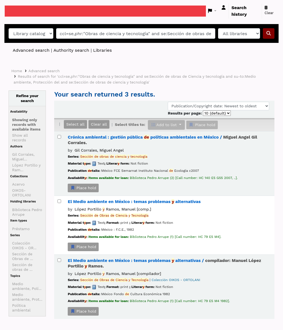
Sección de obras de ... (22, 267)
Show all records (20, 137)
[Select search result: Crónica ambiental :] (59, 137)
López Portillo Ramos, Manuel (113, 209)
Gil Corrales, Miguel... (23, 156)
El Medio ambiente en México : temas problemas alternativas (134, 201)
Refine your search (27, 98)
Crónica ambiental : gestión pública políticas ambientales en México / (162, 140)
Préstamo (21, 229)
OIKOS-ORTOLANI (21, 192)
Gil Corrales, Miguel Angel (99, 150)
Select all (75, 124)
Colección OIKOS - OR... (24, 245)
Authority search (71, 50)
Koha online (18, 11)
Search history (239, 11)
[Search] (268, 33)
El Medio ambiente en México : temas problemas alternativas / (164, 263)
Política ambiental (21, 307)
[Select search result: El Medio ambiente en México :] (59, 201)
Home (16, 71)
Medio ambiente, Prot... (27, 297)
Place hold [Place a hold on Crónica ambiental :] (83, 188)
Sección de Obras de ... (22, 256)
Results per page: (185, 113)
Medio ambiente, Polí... (26, 286)
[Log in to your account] (224, 7)
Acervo (18, 184)
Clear (269, 10)
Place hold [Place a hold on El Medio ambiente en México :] (83, 247)
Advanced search (31, 50)
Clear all (99, 124)
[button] (212, 11)
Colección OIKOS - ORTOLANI (176, 280)
